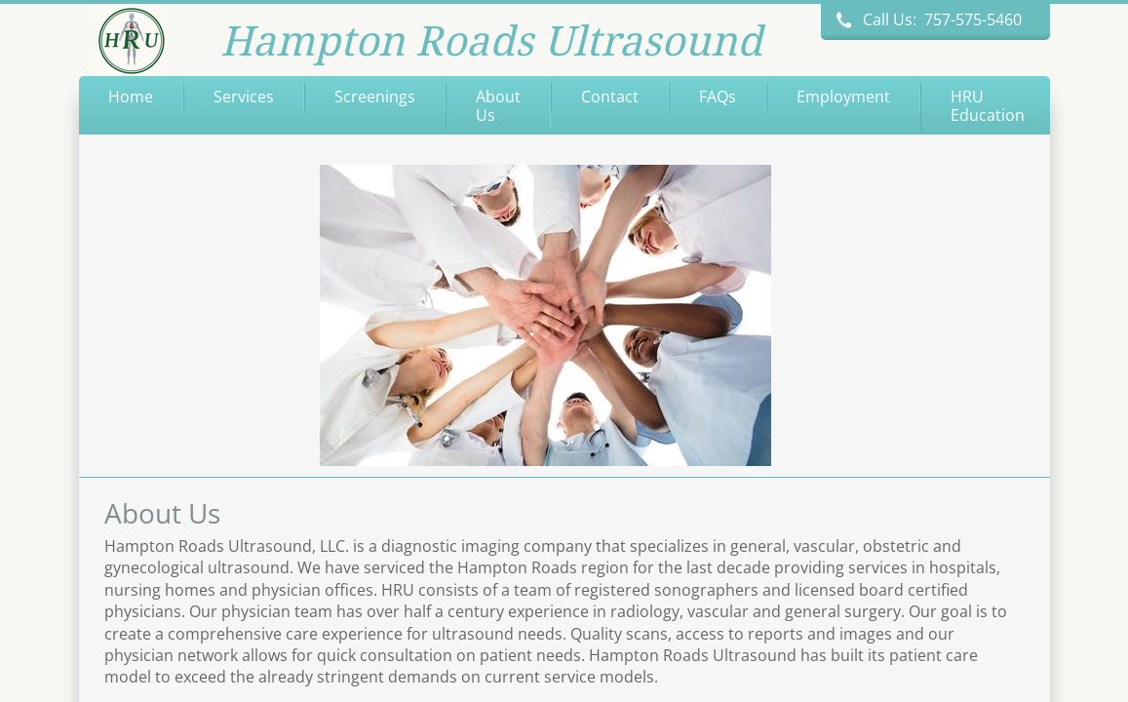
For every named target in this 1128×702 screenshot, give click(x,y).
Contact (610, 96)
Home (130, 96)
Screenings (374, 96)
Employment (843, 96)
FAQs (717, 96)
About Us (498, 106)
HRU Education (988, 106)
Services (244, 96)
